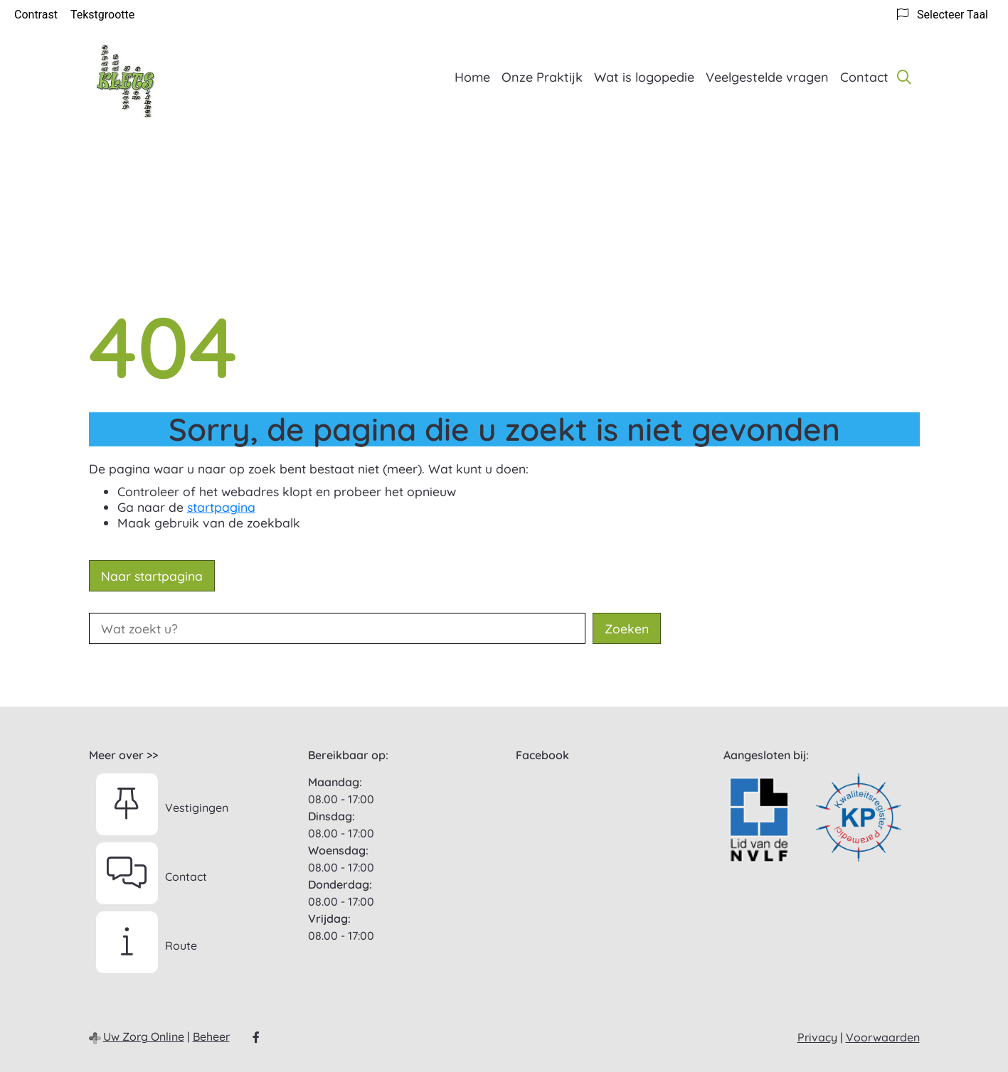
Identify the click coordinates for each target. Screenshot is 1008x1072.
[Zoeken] (904, 76)
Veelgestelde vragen (767, 77)
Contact (864, 77)
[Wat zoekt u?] (337, 628)
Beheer (211, 1036)
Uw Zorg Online (143, 1036)
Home (472, 77)
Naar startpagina (152, 576)
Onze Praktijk (542, 77)
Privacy (817, 1037)
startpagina (221, 507)
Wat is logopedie (644, 77)
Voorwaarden (883, 1037)
